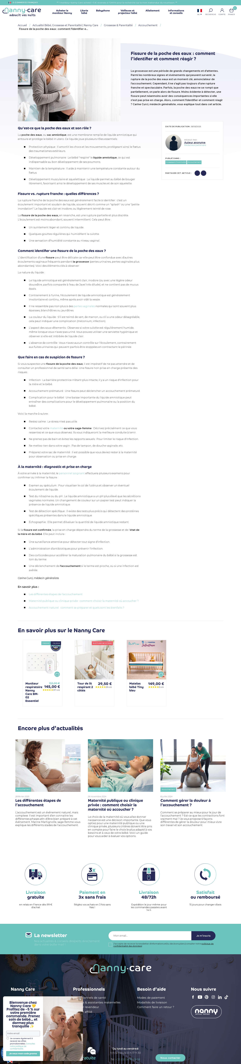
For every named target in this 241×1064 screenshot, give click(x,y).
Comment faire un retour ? (155, 1007)
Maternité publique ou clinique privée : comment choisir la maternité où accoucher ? (83, 600)
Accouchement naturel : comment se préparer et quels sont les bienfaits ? (76, 607)
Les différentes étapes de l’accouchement (56, 594)
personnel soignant (72, 473)
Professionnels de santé (89, 997)
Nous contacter (170, 1057)
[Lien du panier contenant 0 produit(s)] (231, 10)
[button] (210, 10)
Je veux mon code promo (23, 1053)
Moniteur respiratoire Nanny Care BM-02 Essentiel (33, 692)
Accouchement (194, 162)
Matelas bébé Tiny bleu (136, 687)
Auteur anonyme (194, 142)
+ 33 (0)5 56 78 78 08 (127, 1059)
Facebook (194, 999)
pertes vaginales (84, 306)
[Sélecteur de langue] (199, 12)
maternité (56, 428)
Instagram (214, 999)
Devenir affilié (82, 1012)
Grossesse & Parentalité (176, 162)
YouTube (201, 999)
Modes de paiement (151, 997)
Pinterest (207, 999)
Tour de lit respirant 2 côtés (85, 687)
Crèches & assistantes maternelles (96, 1002)
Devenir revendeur (86, 1007)
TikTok (227, 999)
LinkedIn (220, 999)
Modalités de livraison (152, 1002)
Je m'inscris (203, 935)
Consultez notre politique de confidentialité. (22, 1046)
